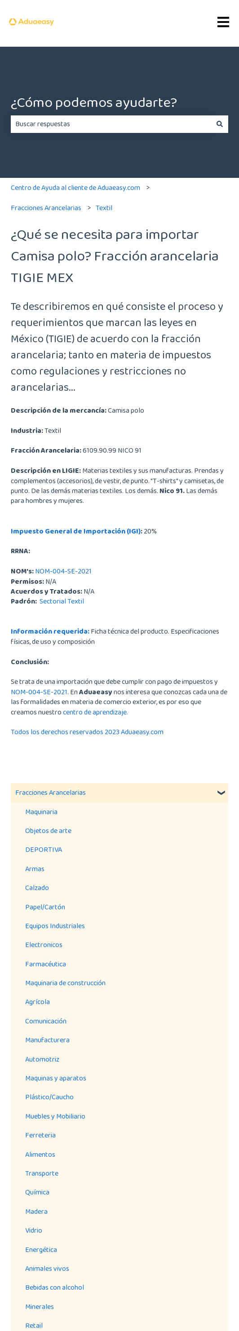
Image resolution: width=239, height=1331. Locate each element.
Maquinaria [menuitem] (41, 812)
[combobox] (111, 123)
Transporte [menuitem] (41, 1173)
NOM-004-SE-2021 (63, 571)
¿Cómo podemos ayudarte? (94, 102)
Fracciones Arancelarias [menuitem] (50, 792)
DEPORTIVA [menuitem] (43, 849)
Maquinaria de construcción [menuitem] (65, 983)
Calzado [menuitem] (37, 887)
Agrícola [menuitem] (37, 1001)
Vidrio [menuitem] (33, 1230)
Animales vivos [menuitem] (47, 1268)
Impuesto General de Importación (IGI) (76, 531)
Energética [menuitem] (41, 1249)
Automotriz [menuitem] (42, 1059)
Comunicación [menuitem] (45, 1021)
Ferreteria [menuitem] (40, 1135)
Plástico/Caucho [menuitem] (49, 1097)
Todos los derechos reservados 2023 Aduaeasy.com (87, 732)
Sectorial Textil (61, 601)
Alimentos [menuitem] (40, 1154)
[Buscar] (219, 123)
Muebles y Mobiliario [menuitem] (55, 1116)
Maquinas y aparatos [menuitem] (55, 1078)
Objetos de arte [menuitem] (48, 830)
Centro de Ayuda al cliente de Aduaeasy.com (75, 187)
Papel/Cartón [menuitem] (45, 907)
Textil (104, 208)
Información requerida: (50, 631)
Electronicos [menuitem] (43, 944)
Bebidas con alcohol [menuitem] (54, 1287)
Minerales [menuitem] (39, 1306)
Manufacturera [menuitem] (47, 1040)
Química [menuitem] (37, 1192)
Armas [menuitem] (34, 869)
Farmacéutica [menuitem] (45, 964)
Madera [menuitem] (36, 1211)
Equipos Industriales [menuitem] (55, 926)
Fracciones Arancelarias (46, 208)
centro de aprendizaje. (95, 712)
